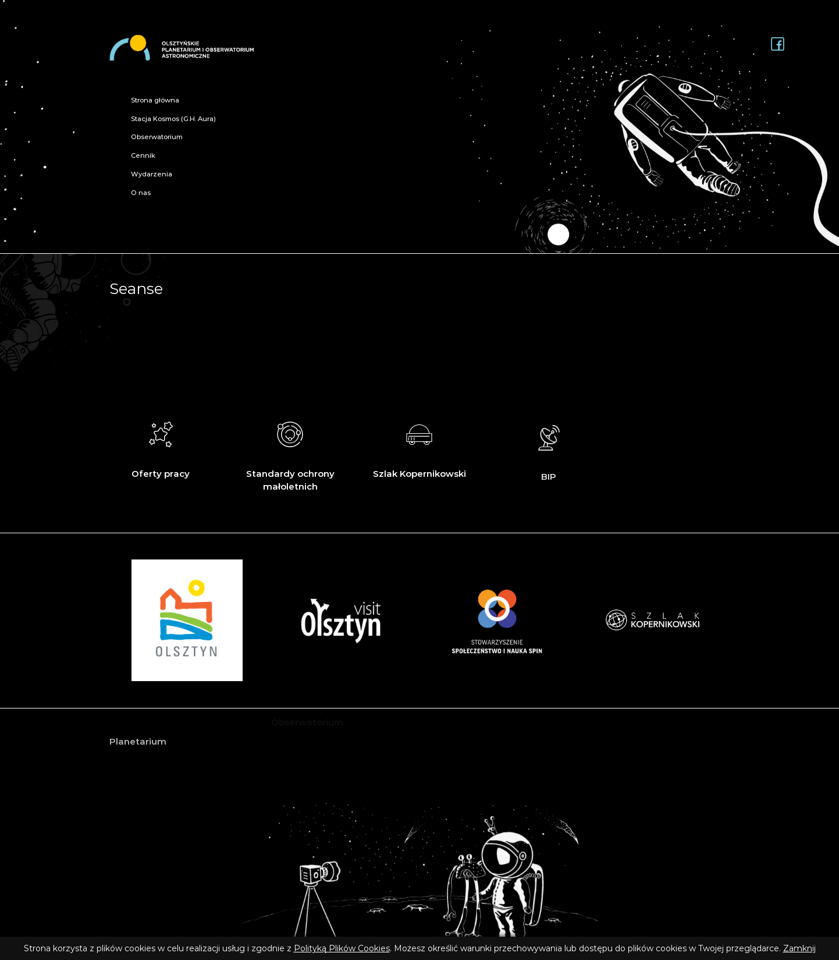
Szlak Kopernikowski (419, 448)
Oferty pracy (160, 447)
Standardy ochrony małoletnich (290, 453)
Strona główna (155, 100)
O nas (141, 193)
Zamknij (799, 948)
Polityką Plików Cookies (342, 948)
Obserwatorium (157, 137)
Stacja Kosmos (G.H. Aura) (173, 119)
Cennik (143, 155)
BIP (548, 459)
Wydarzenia (151, 174)
